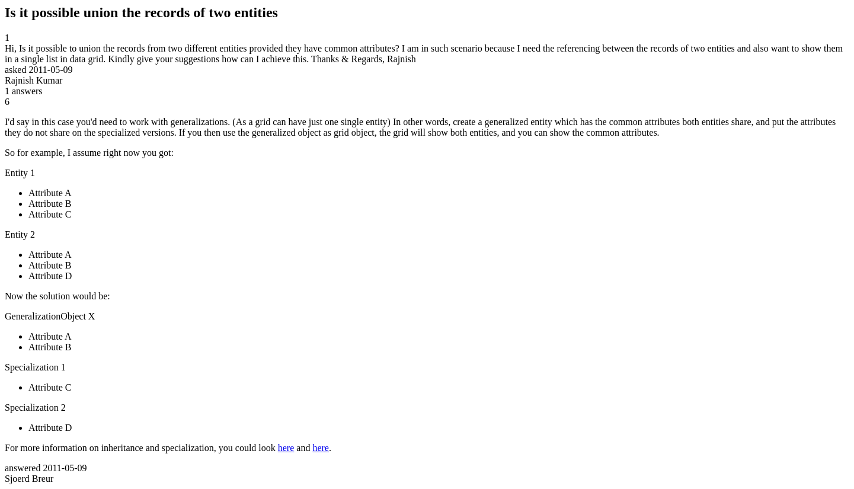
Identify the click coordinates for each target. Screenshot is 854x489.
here (286, 448)
